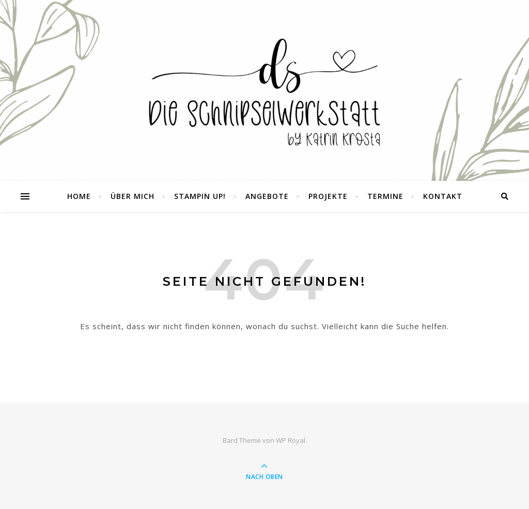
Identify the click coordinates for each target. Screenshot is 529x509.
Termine (385, 196)
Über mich (132, 196)
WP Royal (290, 440)
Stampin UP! (200, 196)
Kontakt (442, 196)
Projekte (328, 196)
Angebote (267, 196)
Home (79, 196)
